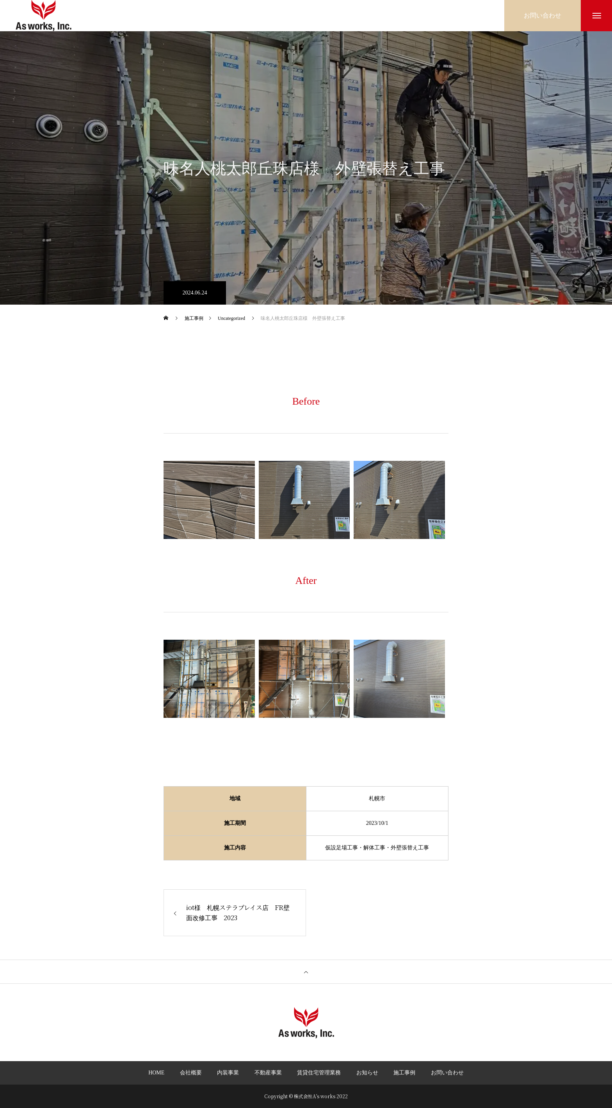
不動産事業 (268, 1073)
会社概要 (191, 1073)
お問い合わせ (447, 1073)
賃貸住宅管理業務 (319, 1073)
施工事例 (404, 1073)
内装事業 (228, 1073)
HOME (156, 1073)
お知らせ (367, 1073)
